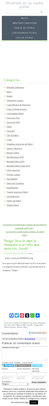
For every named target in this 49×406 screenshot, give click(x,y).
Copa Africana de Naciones (18, 105)
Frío (5, 325)
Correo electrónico (24, 369)
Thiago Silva (38, 325)
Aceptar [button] (33, 402)
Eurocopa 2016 (13, 122)
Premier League (13, 175)
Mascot (19, 325)
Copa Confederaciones (17, 109)
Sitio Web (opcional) (35, 370)
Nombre (5, 369)
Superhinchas (12, 188)
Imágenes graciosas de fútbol (20, 144)
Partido (30, 325)
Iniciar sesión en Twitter (37, 365)
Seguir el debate (44, 333)
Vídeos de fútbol (24, 28)
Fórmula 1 (11, 131)
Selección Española (15, 183)
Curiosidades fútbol (24, 33)
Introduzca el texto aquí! (24, 353)
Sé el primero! (30, 339)
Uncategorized (13, 196)
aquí (26, 402)
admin (30, 253)
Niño (25, 325)
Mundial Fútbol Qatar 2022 (18, 166)
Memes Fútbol (13, 153)
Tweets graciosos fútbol (17, 192)
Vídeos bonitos (10, 327)
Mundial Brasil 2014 (15, 157)
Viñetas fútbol (13, 205)
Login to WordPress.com (23, 365)
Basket (9, 96)
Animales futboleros (15, 87)
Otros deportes (13, 170)
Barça (9, 92)
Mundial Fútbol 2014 (15, 161)
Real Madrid (12, 179)
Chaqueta (41, 323)
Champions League (15, 100)
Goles (9, 140)
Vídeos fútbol (22, 327)
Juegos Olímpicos (14, 148)
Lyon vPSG (12, 325)
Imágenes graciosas (24, 23)
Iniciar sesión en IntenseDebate (8, 365)
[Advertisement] (22, 58)
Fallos (9, 127)
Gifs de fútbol (24, 38)
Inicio (24, 18)
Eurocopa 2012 (13, 118)
